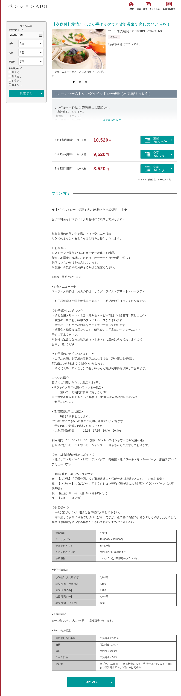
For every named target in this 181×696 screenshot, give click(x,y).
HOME (131, 6)
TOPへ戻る (91, 681)
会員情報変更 (169, 6)
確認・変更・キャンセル (148, 6)
